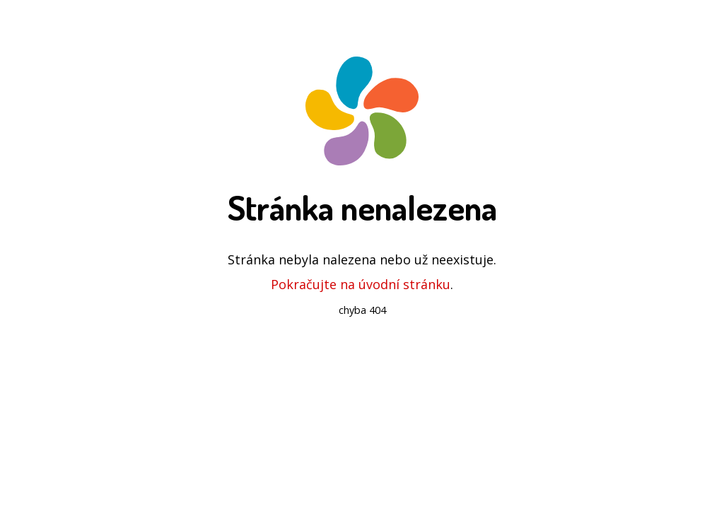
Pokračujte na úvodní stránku (360, 284)
